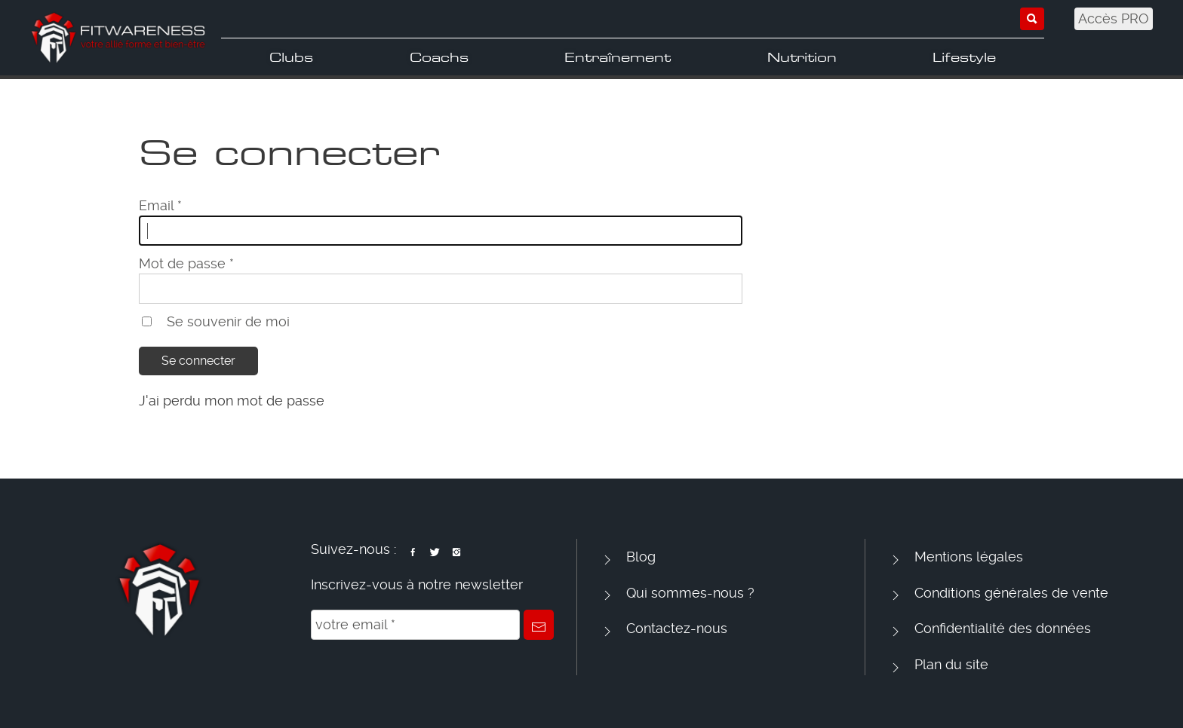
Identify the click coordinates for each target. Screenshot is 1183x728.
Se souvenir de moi (228, 321)
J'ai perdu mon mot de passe (231, 400)
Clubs (291, 57)
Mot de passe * (186, 263)
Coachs (439, 57)
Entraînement (617, 57)
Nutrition (802, 57)
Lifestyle (964, 57)
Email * (160, 205)
